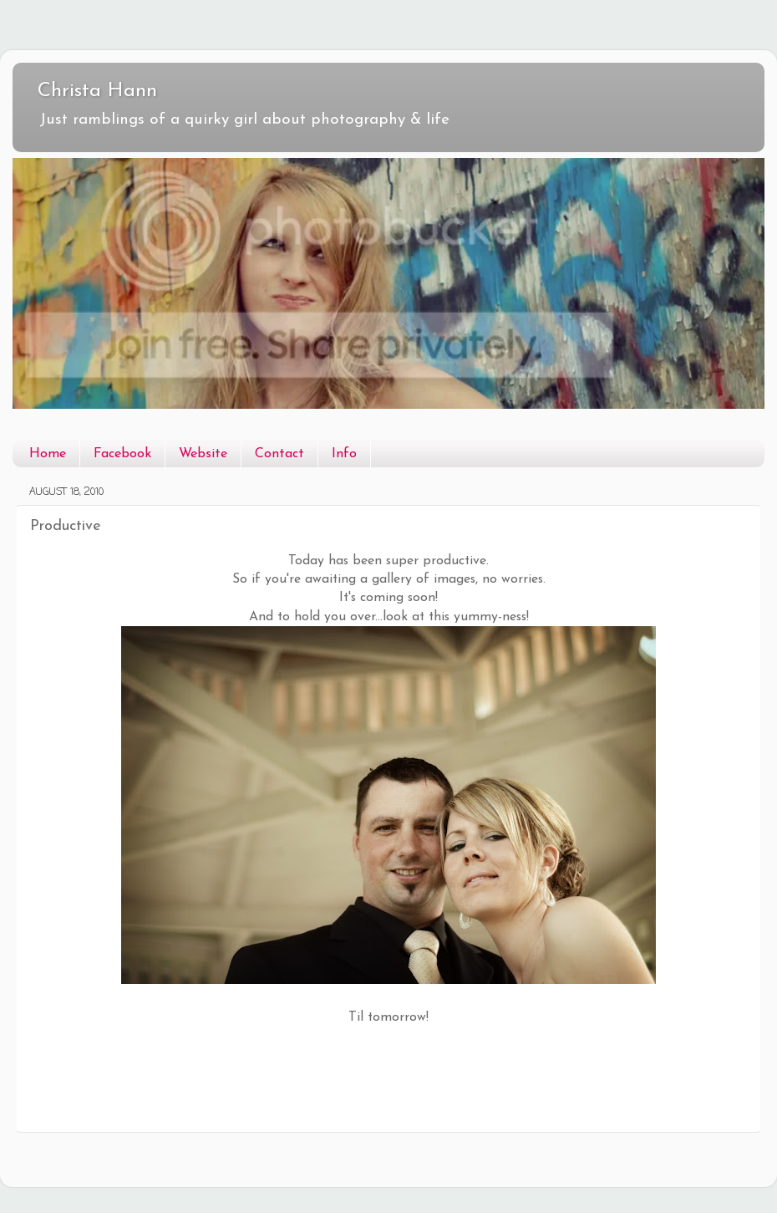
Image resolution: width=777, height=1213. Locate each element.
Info (344, 454)
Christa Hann (97, 91)
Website (203, 454)
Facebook (122, 454)
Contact (279, 454)
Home (47, 454)
